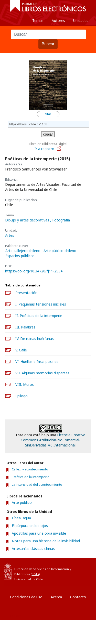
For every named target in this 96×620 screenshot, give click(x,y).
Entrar (15, 616)
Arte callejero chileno (22, 250)
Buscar (48, 44)
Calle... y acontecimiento (30, 469)
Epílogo (21, 395)
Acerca (56, 597)
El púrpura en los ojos (30, 525)
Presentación (26, 292)
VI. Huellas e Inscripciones (36, 361)
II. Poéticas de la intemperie (38, 315)
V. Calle (21, 350)
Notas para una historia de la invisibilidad (46, 540)
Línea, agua (21, 518)
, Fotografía (60, 220)
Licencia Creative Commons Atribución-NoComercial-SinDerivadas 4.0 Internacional (53, 439)
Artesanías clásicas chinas (33, 548)
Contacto (78, 597)
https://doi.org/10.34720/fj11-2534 (33, 271)
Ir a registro (48, 148)
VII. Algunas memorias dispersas (42, 373)
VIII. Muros (24, 384)
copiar (48, 134)
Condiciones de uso (26, 597)
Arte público (22, 502)
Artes (9, 235)
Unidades (80, 20)
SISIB (35, 574)
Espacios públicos (20, 256)
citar (48, 114)
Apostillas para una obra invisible (39, 533)
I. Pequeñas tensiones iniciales (40, 304)
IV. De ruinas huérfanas (34, 338)
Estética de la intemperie (30, 477)
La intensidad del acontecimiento (37, 484)
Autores (58, 20)
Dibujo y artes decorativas (27, 220)
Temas (38, 20)
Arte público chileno (60, 250)
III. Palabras (25, 327)
